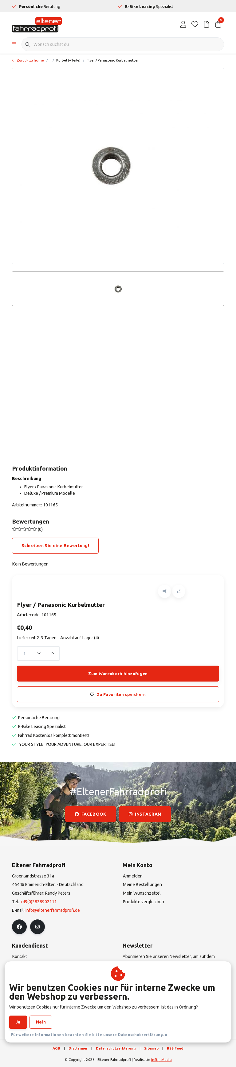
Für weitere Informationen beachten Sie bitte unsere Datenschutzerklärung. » (89, 1035)
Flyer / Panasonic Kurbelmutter (113, 60)
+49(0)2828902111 (38, 901)
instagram (145, 814)
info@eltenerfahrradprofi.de (53, 910)
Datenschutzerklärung (116, 1048)
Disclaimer (78, 1048)
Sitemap (151, 1048)
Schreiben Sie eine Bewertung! (55, 545)
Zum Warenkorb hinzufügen (118, 673)
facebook (90, 814)
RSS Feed (175, 1048)
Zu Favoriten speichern (118, 694)
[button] (164, 591)
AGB (56, 1048)
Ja (18, 1022)
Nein (41, 1022)
